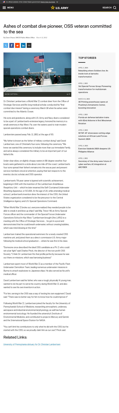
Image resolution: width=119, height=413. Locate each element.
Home (8, 403)
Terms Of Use (45, 403)
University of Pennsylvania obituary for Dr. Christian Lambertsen (31, 347)
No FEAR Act (85, 403)
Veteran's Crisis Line (103, 403)
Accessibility (61, 403)
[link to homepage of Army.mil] (59, 7)
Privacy (32, 403)
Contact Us (20, 403)
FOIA (74, 403)
